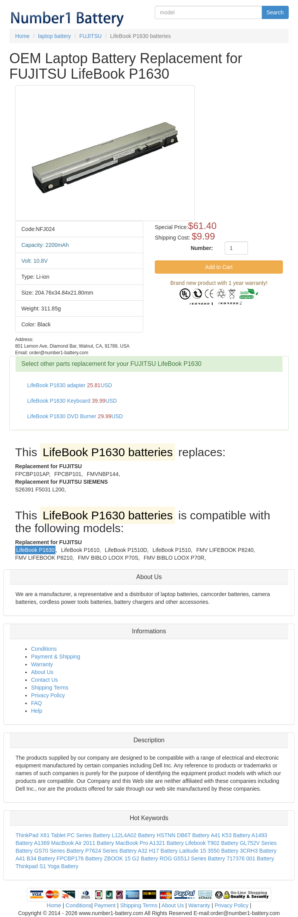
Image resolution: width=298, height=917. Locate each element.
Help (36, 711)
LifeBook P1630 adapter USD (69, 385)
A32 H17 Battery (158, 851)
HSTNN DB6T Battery (183, 835)
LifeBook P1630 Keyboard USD (72, 401)
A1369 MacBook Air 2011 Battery (74, 843)
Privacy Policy (48, 695)
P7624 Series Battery (111, 851)
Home (54, 905)
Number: (202, 248)
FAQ (36, 703)
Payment (105, 905)
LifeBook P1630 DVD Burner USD (75, 416)
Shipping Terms (49, 687)
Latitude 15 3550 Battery (209, 851)
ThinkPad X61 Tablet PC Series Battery (63, 835)
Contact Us (44, 680)
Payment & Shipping (55, 656)
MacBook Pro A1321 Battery (150, 843)
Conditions (44, 649)
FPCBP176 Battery (79, 858)
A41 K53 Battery (230, 835)
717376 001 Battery (250, 858)
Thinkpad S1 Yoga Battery (47, 866)
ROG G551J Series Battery (192, 858)
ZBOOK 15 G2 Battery (131, 858)
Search (275, 12)
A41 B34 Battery (35, 858)
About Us (42, 672)
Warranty (42, 664)
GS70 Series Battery (59, 851)
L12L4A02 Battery (133, 835)
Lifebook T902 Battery (211, 843)
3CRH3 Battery (258, 851)
